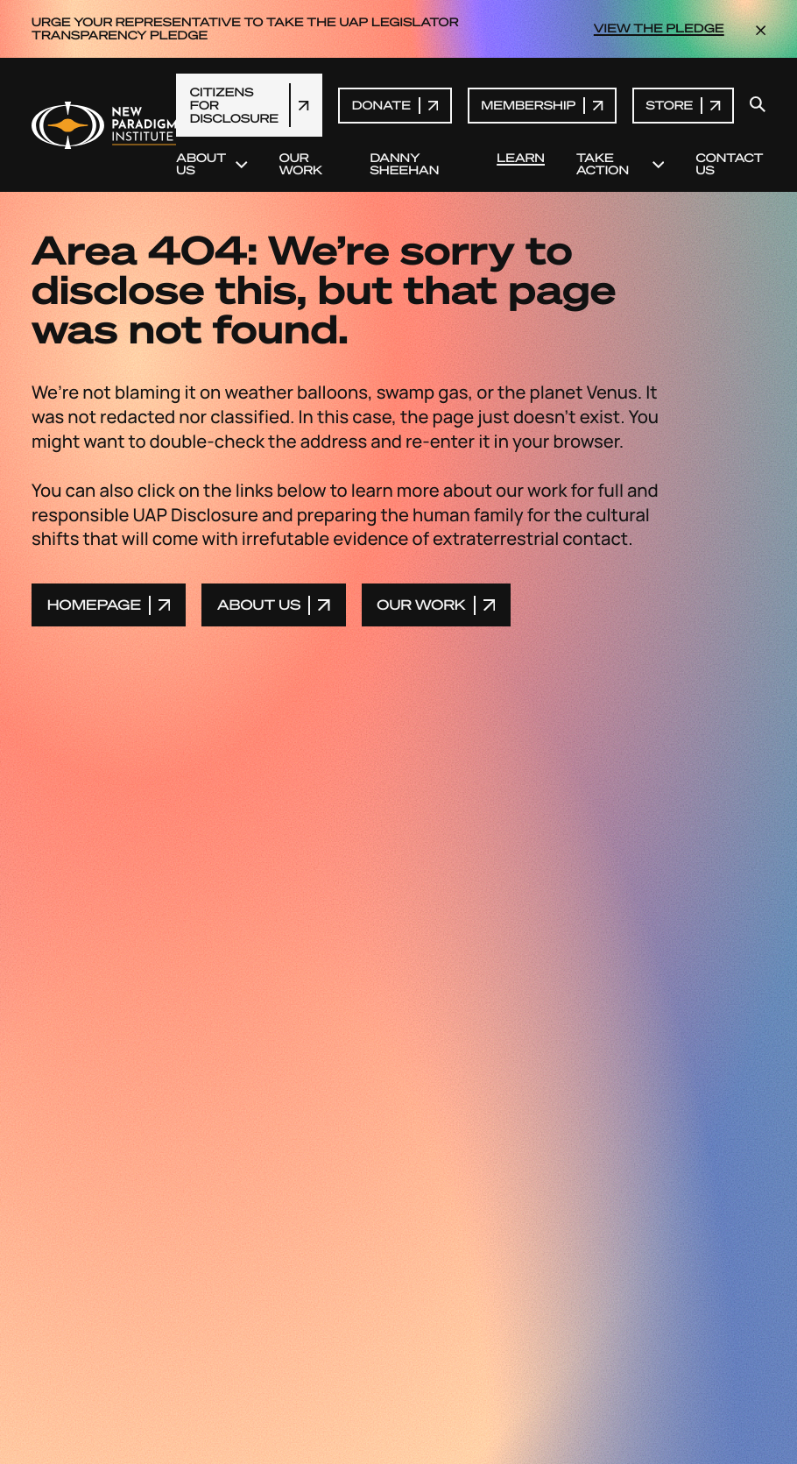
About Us (211, 164)
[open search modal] (757, 105)
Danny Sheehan (404, 164)
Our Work (300, 164)
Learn (521, 158)
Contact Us (729, 164)
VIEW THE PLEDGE (659, 29)
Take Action (620, 164)
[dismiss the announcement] (760, 29)
